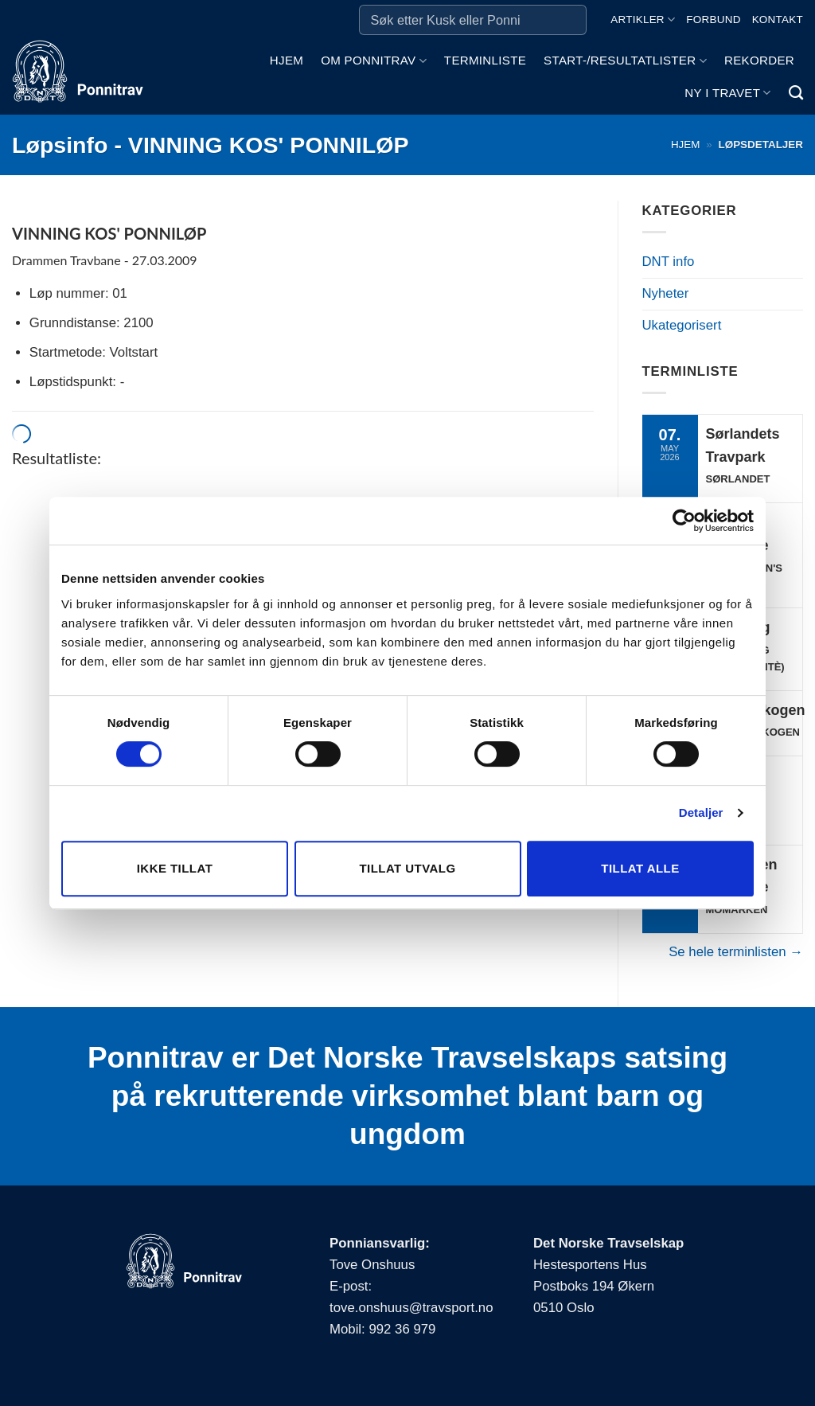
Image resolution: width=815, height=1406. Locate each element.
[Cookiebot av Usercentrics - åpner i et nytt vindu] (684, 521)
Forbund (713, 19)
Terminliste (485, 60)
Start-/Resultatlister (625, 60)
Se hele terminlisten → (736, 951)
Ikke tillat (175, 868)
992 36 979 (402, 1329)
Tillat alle (640, 868)
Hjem (286, 60)
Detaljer (701, 812)
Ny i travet (727, 92)
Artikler (642, 19)
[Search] (796, 93)
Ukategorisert (682, 325)
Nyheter (665, 293)
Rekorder (759, 60)
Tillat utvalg (407, 868)
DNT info (668, 261)
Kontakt (777, 19)
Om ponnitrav (374, 60)
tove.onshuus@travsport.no (411, 1307)
